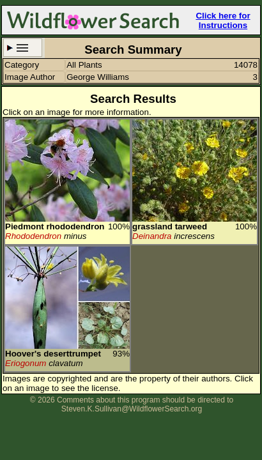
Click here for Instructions (223, 20)
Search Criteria (22, 47)
